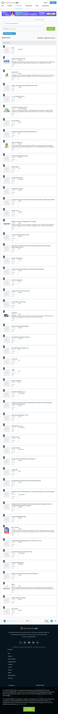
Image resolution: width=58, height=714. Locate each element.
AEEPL (13, 584)
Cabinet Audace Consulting (19, 598)
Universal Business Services (19, 58)
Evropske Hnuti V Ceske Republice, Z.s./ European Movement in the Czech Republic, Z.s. (33, 492)
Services (10, 678)
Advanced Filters (9, 33)
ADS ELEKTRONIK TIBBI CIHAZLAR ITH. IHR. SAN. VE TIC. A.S (27, 540)
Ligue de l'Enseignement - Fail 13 (20, 415)
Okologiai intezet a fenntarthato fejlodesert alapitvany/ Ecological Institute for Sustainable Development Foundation (32, 504)
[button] (10, 33)
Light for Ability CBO (17, 142)
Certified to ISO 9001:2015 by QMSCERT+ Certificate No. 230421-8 (29, 647)
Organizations (12, 661)
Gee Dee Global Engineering (19, 516)
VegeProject (15, 469)
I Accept (29, 709)
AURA (13, 370)
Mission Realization (17, 381)
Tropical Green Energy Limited (19, 107)
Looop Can (14, 359)
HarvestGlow (15, 72)
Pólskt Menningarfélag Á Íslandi (20, 156)
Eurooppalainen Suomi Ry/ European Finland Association (26, 480)
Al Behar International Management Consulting (24, 221)
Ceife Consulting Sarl (17, 280)
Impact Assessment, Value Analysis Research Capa (24, 85)
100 (55, 621)
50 (51, 621)
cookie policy (22, 704)
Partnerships (18, 5)
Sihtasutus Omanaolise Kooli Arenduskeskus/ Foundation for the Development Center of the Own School (32, 403)
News (37, 5)
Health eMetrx (15, 167)
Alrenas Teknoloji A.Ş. (17, 258)
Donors (10, 670)
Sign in (45, 2)
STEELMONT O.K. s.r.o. (17, 426)
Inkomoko (14, 312)
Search (51, 29)
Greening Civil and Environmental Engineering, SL (24, 131)
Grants (10, 667)
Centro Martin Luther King (18, 302)
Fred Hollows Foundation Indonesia (21, 337)
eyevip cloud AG (16, 448)
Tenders (10, 664)
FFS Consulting (15, 120)
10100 (27, 621)
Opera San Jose (15, 437)
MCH (13, 48)
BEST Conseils (15, 527)
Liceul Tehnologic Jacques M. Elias (20, 234)
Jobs (3, 5)
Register (53, 2)
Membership (45, 5)
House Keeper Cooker (17, 177)
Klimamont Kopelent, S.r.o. (18, 391)
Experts (10, 656)
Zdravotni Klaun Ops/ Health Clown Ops (22, 551)
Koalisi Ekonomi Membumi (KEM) (20, 326)
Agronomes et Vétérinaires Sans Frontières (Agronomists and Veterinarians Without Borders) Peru (31, 246)
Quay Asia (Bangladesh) (18, 562)
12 (18, 283)
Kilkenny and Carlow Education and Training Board (25, 573)
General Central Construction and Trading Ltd (23, 459)
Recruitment (29, 5)
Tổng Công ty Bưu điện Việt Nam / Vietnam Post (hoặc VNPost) (28, 269)
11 (18, 590)
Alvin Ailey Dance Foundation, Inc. (20, 348)
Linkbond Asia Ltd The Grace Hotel (21, 291)
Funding (9, 5)
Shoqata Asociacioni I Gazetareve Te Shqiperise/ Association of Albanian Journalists (33, 199)
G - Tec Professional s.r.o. (18, 96)
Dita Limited (15, 608)
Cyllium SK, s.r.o (16, 210)
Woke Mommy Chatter (17, 188)
